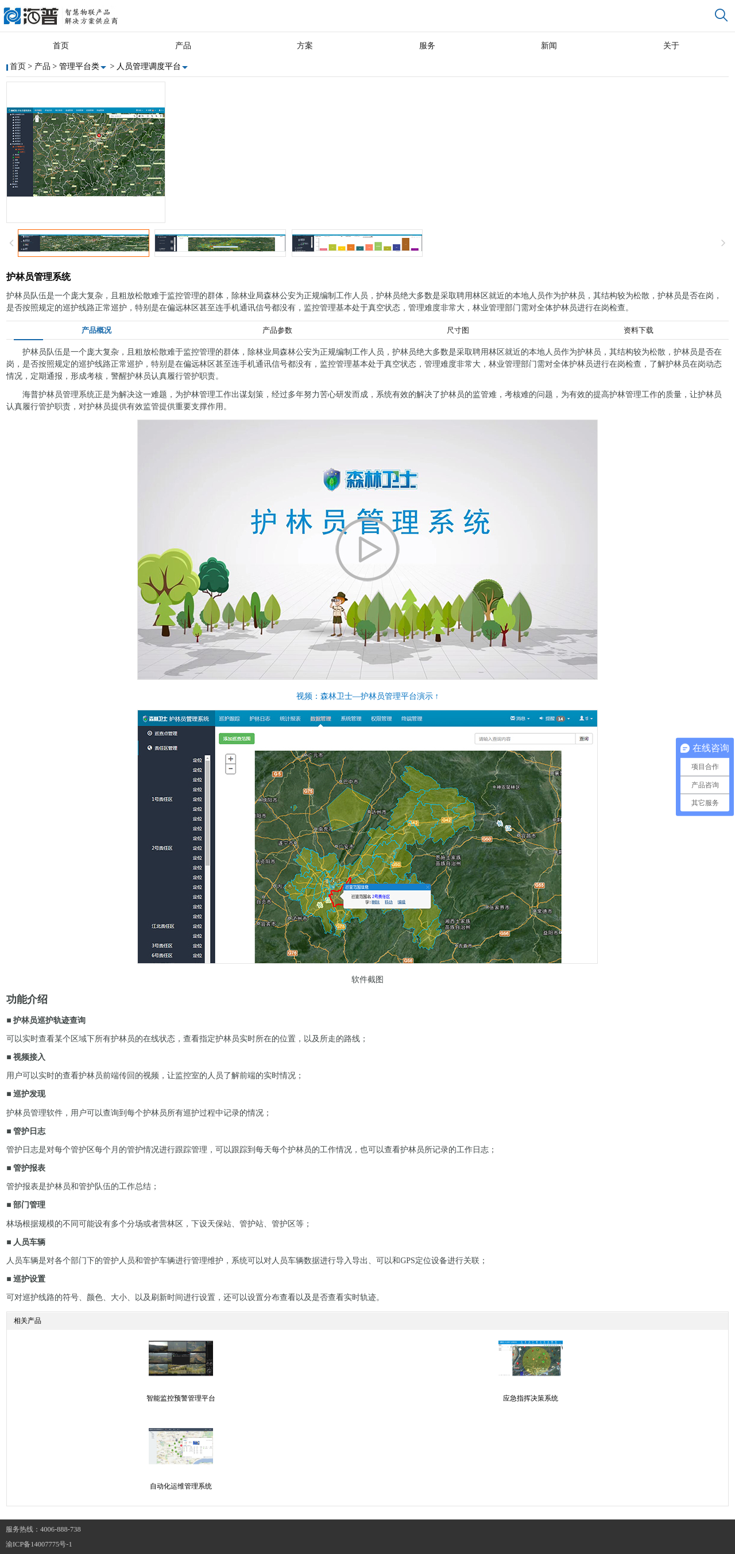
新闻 (549, 45)
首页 (61, 45)
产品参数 (277, 330)
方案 (305, 45)
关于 (671, 45)
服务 (427, 45)
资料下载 (638, 330)
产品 (183, 45)
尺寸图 (458, 330)
